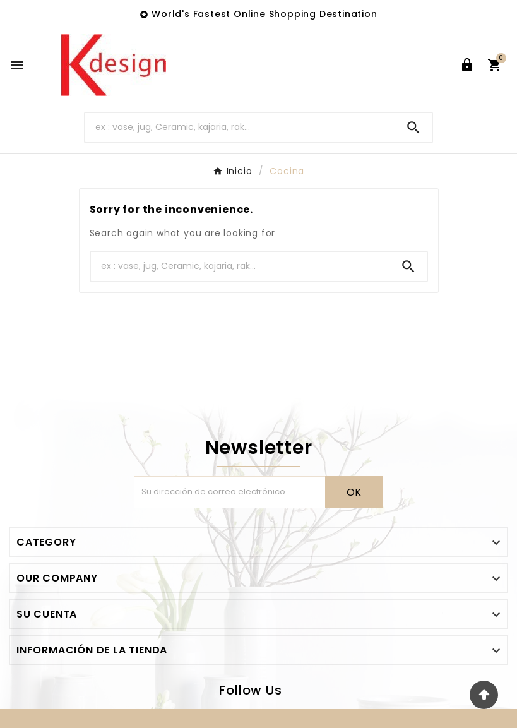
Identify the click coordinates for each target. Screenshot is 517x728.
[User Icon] (467, 65)
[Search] (413, 127)
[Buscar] (240, 127)
